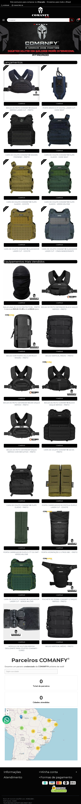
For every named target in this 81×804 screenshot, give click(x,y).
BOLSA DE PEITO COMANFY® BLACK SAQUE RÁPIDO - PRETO (59, 404)
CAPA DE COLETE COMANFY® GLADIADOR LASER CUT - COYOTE (21, 250)
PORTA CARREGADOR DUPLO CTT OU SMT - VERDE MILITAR (21, 553)
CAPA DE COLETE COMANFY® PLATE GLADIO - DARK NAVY (59, 156)
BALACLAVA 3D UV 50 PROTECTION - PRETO (21, 307)
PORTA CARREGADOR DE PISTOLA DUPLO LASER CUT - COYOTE (59, 506)
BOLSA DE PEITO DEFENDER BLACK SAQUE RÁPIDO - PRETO (59, 308)
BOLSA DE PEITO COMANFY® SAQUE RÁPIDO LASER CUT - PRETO (21, 109)
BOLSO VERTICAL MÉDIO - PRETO (59, 356)
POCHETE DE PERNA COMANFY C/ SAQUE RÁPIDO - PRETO (59, 600)
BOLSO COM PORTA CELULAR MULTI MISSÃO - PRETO (21, 357)
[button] (56, 724)
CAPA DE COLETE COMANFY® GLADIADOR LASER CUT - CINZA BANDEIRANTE (59, 250)
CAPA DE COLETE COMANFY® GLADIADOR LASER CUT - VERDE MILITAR (21, 600)
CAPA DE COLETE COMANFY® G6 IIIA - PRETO (59, 451)
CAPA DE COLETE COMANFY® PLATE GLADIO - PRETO (21, 506)
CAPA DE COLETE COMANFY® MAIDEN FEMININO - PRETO (21, 156)
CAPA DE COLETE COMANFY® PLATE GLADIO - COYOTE (21, 203)
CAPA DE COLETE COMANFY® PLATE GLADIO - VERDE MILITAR (59, 203)
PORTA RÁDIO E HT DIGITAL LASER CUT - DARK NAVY (59, 109)
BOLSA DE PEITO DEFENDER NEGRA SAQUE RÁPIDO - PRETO (21, 404)
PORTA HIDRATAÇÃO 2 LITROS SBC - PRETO (59, 552)
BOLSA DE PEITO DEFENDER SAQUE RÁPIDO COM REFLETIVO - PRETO (21, 451)
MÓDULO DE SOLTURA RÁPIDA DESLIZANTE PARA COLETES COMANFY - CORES (21, 648)
